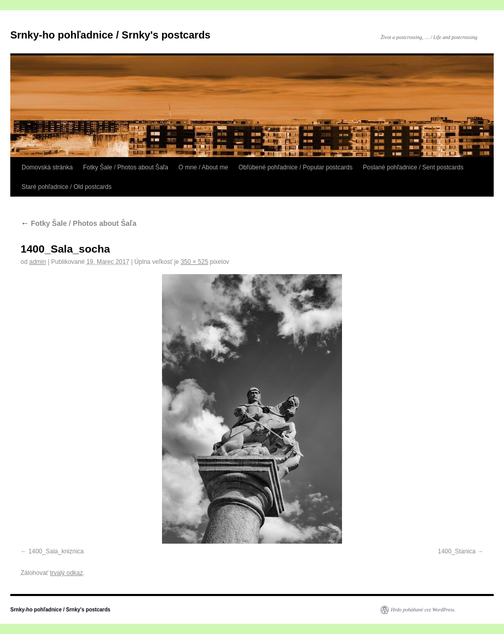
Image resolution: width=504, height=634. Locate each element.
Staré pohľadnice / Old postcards (67, 186)
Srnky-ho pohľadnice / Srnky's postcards (110, 35)
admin (37, 261)
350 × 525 (194, 261)
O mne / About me (203, 167)
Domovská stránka (47, 167)
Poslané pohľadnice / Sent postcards (413, 167)
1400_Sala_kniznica (55, 551)
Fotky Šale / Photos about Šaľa (125, 167)
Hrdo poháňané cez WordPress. (423, 609)
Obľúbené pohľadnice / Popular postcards (296, 167)
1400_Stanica (456, 551)
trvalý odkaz (66, 573)
